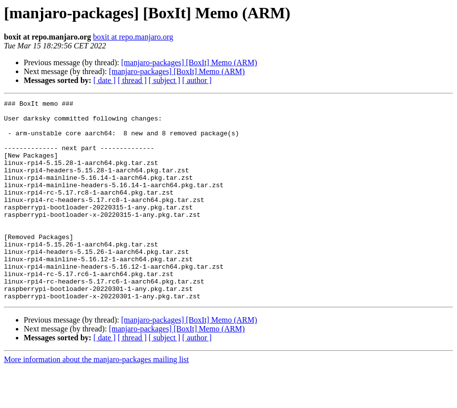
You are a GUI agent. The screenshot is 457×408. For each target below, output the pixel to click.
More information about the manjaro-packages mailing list (96, 399)
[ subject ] (164, 80)
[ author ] (197, 80)
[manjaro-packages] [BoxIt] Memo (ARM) (189, 62)
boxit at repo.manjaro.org (133, 37)
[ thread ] (132, 80)
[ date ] (104, 80)
